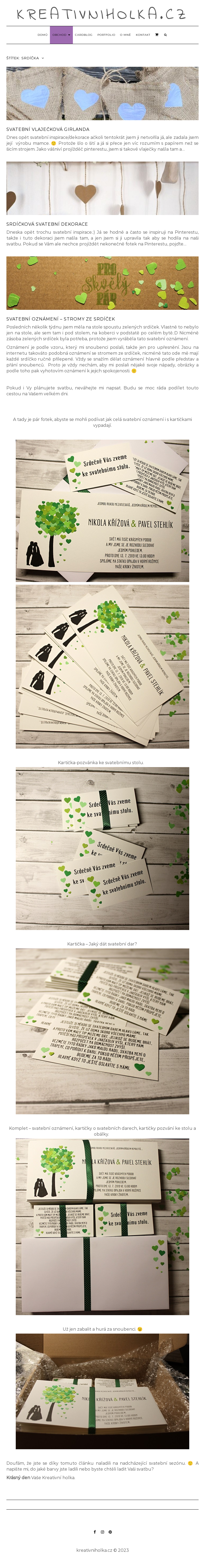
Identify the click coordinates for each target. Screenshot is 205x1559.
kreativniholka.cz (102, 15)
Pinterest (110, 1534)
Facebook (95, 1534)
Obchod (61, 35)
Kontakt (143, 35)
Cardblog (84, 35)
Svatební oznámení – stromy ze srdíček (60, 319)
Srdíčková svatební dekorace (47, 224)
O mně (125, 35)
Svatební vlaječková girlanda (47, 129)
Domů (43, 35)
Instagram (102, 1534)
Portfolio (106, 35)
